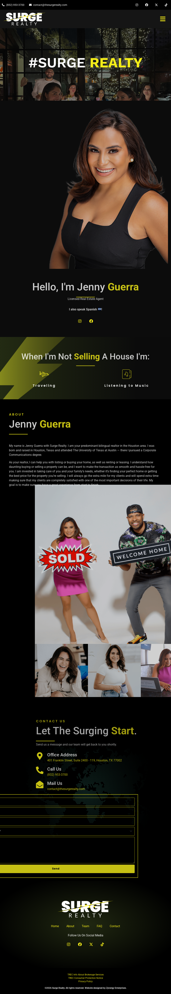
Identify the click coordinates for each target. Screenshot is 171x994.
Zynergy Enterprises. (116, 988)
